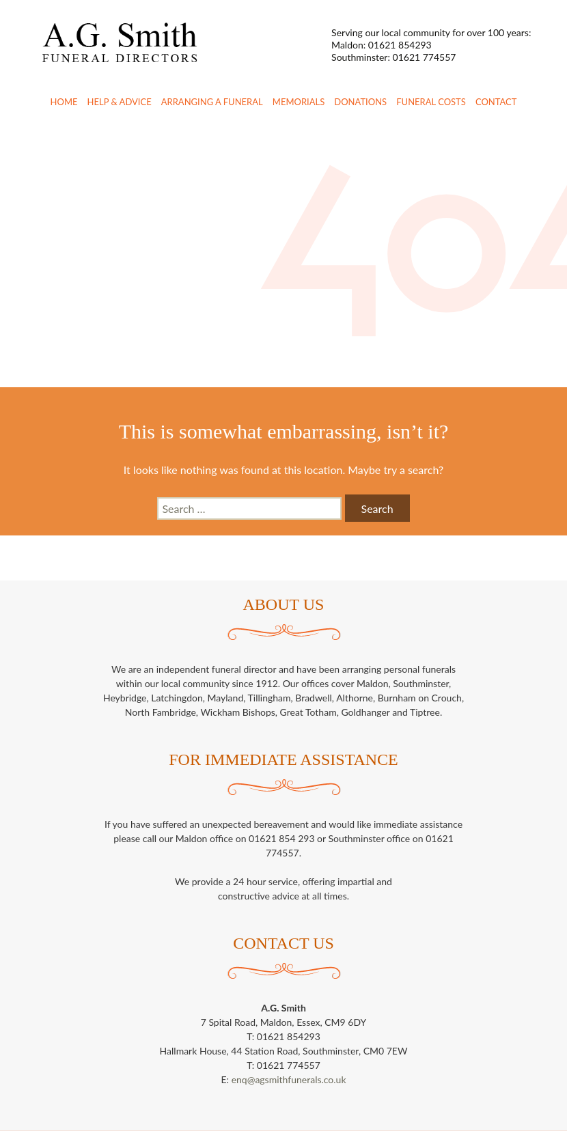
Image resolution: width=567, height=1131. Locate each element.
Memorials (298, 101)
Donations (360, 101)
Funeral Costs (431, 101)
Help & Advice (119, 101)
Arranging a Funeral (212, 101)
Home (64, 101)
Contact (496, 101)
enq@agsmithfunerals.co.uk (289, 1079)
